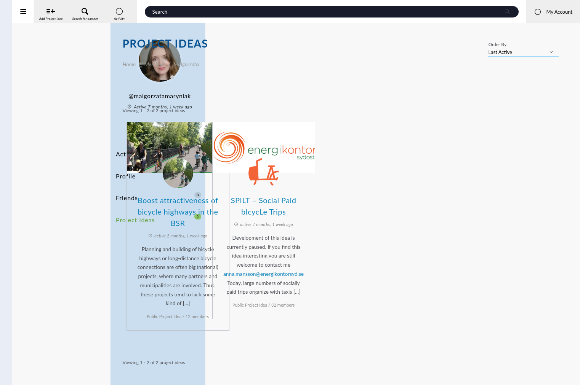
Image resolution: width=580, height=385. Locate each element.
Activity (126, 151)
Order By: (498, 44)
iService (23, 374)
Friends (158, 180)
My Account (553, 12)
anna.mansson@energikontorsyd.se (359, 270)
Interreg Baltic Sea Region (32, 367)
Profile (124, 165)
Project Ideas (158, 194)
